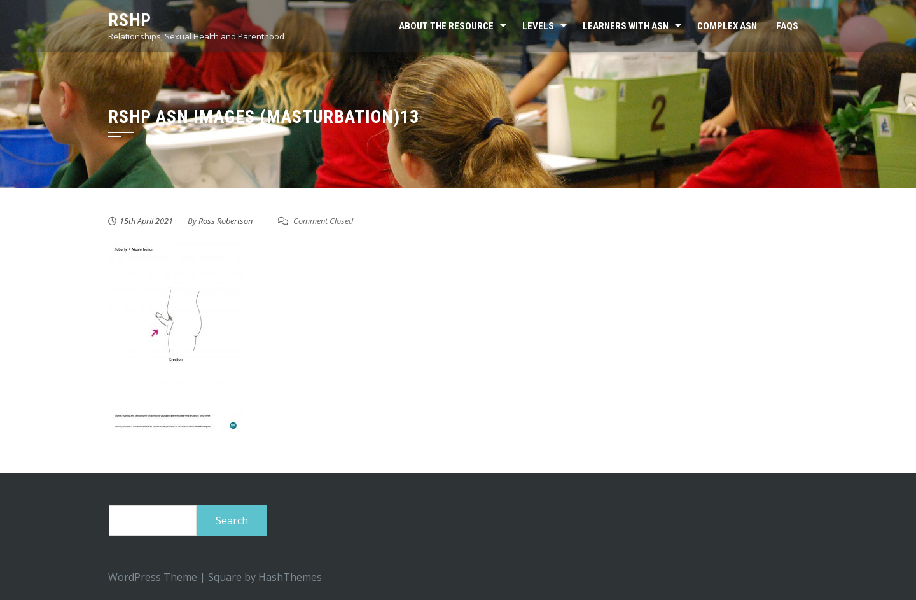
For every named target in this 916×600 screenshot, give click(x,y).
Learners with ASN (626, 26)
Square (225, 577)
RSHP (129, 20)
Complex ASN (727, 26)
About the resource (446, 26)
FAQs (787, 26)
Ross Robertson (225, 221)
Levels (538, 26)
